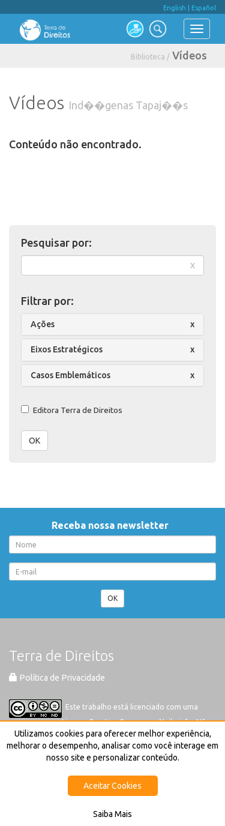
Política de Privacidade (57, 678)
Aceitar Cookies (112, 786)
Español (203, 7)
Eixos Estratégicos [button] (67, 349)
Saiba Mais (112, 814)
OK (34, 440)
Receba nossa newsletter (112, 525)
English (174, 7)
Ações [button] (43, 324)
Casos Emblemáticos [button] (70, 375)
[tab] (112, 324)
